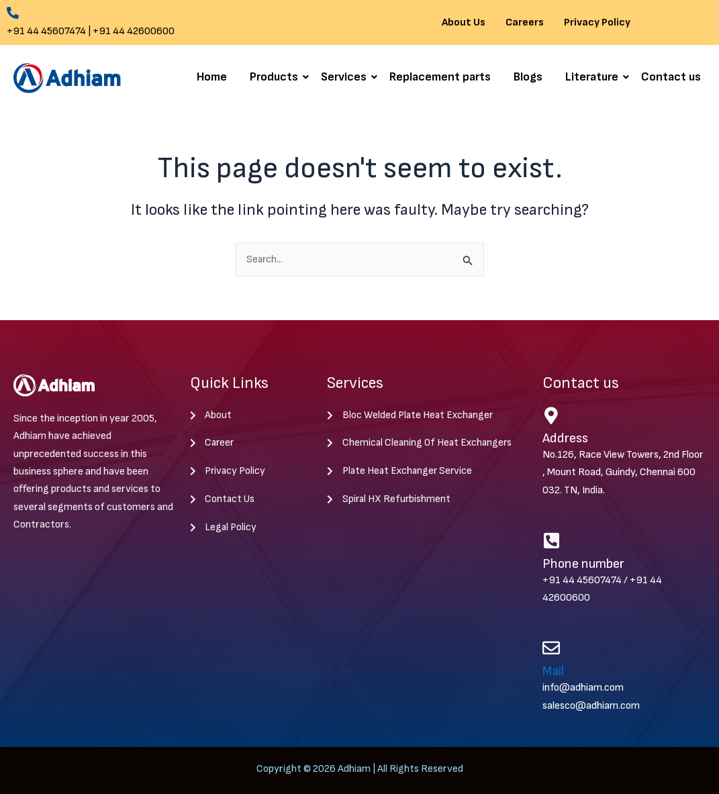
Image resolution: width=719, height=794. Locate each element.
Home (212, 77)
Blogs (528, 77)
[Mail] (551, 648)
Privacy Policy (597, 22)
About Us (463, 22)
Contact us (671, 77)
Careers (525, 22)
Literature (594, 77)
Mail (553, 671)
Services (346, 77)
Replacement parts (440, 77)
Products (276, 77)
